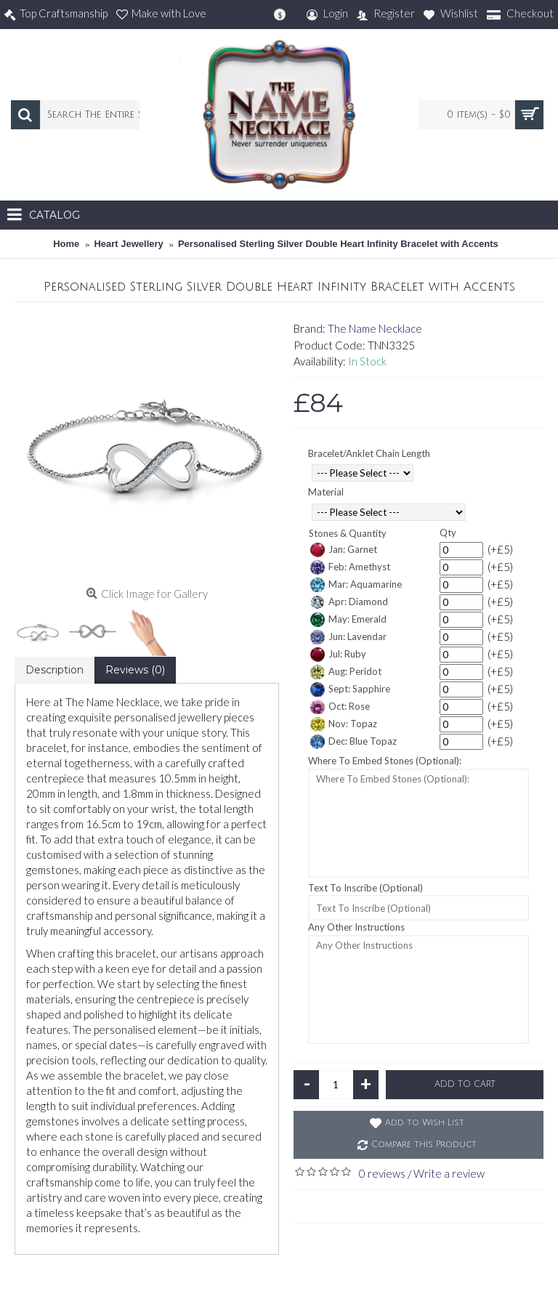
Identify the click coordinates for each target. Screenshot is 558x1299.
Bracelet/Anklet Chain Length (369, 453)
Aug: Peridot (345, 672)
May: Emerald (348, 619)
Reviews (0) (135, 669)
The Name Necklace (375, 328)
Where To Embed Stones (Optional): (384, 760)
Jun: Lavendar (348, 637)
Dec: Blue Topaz (353, 742)
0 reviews (382, 1173)
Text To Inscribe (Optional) (365, 888)
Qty (448, 532)
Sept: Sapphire (350, 689)
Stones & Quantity (348, 533)
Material (326, 492)
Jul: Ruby (338, 654)
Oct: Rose (340, 707)
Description (54, 669)
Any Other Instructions (356, 927)
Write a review (449, 1173)
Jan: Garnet (343, 550)
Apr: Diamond (349, 602)
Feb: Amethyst (350, 567)
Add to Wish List (424, 1123)
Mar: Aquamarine (356, 585)
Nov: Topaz (343, 724)
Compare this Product (424, 1144)
